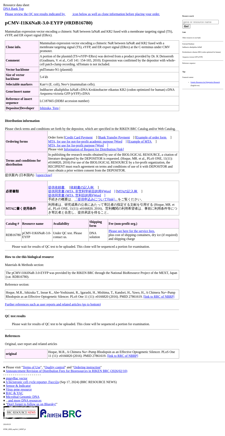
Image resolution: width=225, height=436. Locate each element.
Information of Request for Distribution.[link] (94, 149)
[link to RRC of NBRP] (158, 296)
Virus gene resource (19, 389)
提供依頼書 (56, 187)
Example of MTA (140, 141)
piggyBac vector (16, 378)
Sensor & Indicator (18, 385)
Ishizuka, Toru (49, 108)
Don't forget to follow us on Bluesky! (31, 404)
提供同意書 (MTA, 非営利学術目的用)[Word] (81, 191)
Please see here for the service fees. (132, 231)
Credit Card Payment (79, 137)
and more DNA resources (24, 400)
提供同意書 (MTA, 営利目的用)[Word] (76, 195)
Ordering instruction (87, 367)
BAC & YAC (14, 393)
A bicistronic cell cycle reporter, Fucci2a (32, 382)
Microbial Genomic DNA (22, 397)
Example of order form (151, 137)
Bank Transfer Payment (114, 137)
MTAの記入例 (127, 191)
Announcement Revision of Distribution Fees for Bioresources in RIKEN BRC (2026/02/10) (66, 371)
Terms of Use (31, 367)
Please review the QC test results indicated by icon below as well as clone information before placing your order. (82, 14)
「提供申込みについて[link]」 (96, 199)
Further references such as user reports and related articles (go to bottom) (53, 304)
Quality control (55, 367)
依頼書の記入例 (82, 187)
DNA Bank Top (13, 8)
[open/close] (44, 175)
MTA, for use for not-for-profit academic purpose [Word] (87, 141)
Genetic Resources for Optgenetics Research (205, 82)
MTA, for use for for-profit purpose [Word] (78, 145)
